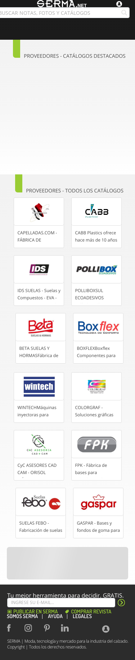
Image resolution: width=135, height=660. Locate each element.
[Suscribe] (61, 602)
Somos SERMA (22, 616)
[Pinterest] (48, 627)
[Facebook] (12, 627)
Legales (82, 616)
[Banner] (68, 563)
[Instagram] (30, 627)
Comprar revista (91, 611)
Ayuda (55, 616)
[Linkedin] (66, 627)
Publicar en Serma (35, 611)
